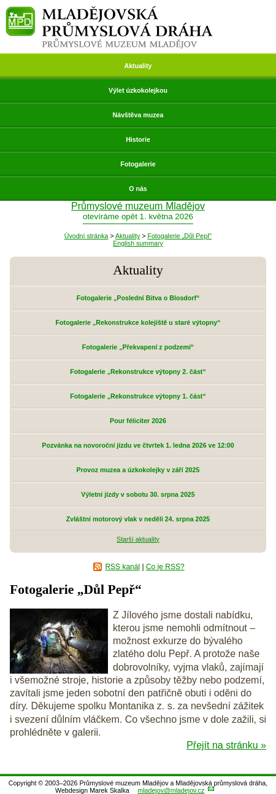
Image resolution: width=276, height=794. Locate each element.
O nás (138, 188)
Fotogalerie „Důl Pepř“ (179, 235)
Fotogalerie (137, 164)
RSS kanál (122, 566)
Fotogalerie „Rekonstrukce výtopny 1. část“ (137, 396)
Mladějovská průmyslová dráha (109, 11)
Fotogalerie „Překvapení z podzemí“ (138, 347)
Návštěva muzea (138, 115)
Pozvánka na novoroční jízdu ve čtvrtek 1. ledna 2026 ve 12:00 (138, 445)
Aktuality (137, 65)
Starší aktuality (138, 539)
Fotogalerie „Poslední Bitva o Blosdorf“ (138, 298)
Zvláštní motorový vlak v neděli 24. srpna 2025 (138, 519)
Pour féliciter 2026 (138, 420)
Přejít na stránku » (226, 745)
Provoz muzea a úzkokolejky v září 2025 (138, 469)
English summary (138, 243)
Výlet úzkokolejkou (138, 90)
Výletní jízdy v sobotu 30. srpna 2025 (137, 494)
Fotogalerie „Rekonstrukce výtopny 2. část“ (137, 371)
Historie (138, 139)
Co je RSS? (165, 566)
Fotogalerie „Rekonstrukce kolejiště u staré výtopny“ (138, 322)
